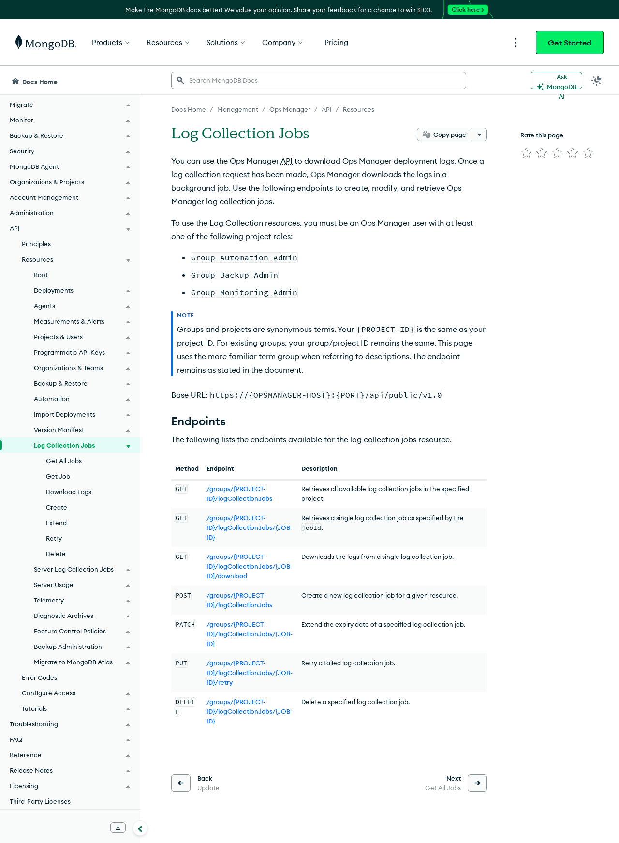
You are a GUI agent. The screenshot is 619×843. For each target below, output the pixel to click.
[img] (526, 153)
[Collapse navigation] (140, 828)
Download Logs (68, 492)
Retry (54, 538)
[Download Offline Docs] (118, 827)
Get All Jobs (64, 461)
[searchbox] (318, 80)
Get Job (58, 476)
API (286, 161)
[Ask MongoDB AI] (556, 80)
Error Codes (39, 677)
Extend (56, 523)
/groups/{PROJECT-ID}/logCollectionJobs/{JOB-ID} (249, 527)
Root (41, 275)
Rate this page (541, 135)
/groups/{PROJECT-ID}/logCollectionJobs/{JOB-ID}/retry (249, 672)
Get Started (569, 42)
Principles (36, 244)
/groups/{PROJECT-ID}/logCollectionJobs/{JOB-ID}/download (249, 566)
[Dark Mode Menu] (597, 80)
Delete (56, 553)
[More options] (479, 134)
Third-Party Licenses (40, 801)
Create (56, 507)
